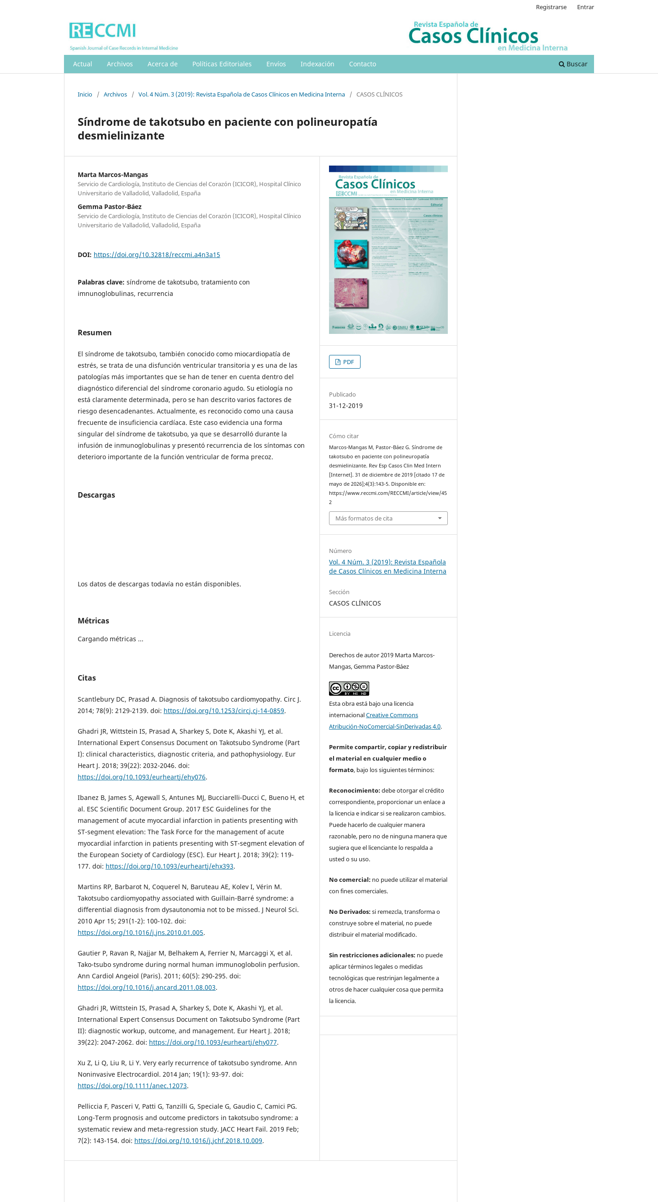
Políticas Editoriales (222, 63)
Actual (82, 63)
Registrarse (551, 7)
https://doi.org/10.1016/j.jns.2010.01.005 (140, 932)
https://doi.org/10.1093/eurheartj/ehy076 (142, 777)
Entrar (585, 7)
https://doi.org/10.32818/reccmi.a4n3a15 (157, 254)
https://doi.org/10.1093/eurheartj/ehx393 (169, 866)
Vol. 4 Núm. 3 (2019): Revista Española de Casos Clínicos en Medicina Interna (241, 94)
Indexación (317, 63)
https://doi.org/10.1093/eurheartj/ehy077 (213, 1042)
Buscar (573, 63)
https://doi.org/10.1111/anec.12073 (132, 1085)
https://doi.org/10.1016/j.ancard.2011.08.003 (147, 987)
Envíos (276, 63)
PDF (348, 362)
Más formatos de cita (364, 518)
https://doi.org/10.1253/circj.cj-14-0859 (224, 710)
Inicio (85, 94)
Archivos (120, 63)
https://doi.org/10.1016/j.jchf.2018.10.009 (198, 1140)
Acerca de (163, 63)
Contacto (362, 63)
